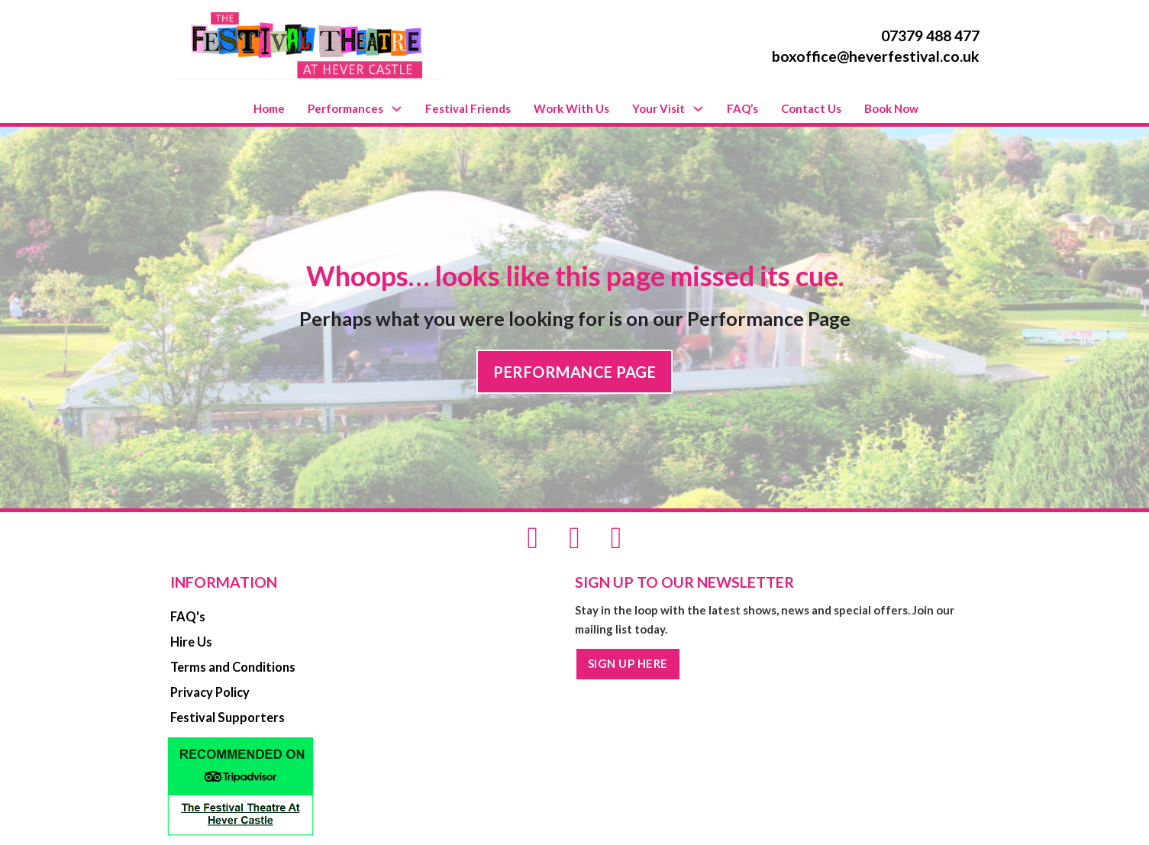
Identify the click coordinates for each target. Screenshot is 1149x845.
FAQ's (187, 616)
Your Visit (658, 108)
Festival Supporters (227, 717)
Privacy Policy (210, 692)
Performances (345, 108)
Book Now (891, 108)
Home (269, 108)
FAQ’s (742, 108)
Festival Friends (468, 108)
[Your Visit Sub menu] (698, 108)
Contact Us (811, 108)
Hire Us (191, 642)
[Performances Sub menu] (396, 108)
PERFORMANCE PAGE (574, 372)
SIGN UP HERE (628, 663)
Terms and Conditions (232, 667)
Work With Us (571, 108)
